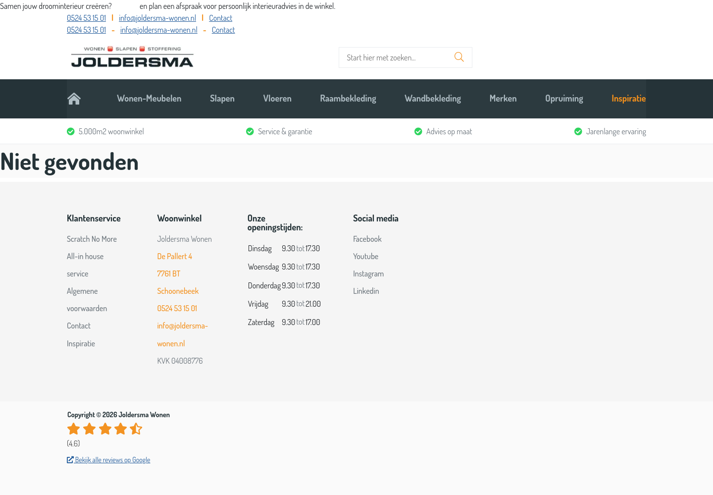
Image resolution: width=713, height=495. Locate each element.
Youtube (365, 255)
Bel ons (126, 6)
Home (77, 97)
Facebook (367, 237)
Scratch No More (92, 237)
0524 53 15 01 (86, 18)
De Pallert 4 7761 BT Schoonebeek (178, 272)
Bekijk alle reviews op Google (109, 458)
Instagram (368, 272)
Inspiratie (629, 97)
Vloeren (277, 97)
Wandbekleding (433, 97)
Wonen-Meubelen (149, 97)
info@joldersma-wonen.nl (157, 18)
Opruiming (564, 97)
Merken (503, 97)
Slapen (222, 97)
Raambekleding (348, 97)
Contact (220, 18)
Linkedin (366, 289)
